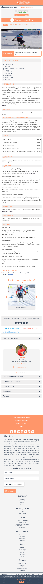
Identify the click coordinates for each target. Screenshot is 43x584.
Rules (12, 24)
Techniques (8, 75)
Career (22, 503)
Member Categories (21, 420)
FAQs (22, 567)
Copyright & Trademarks (22, 524)
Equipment (8, 74)
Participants (8, 72)
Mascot (22, 504)
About (5, 24)
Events (7, 70)
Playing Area (9, 77)
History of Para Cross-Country (14, 68)
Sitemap (22, 540)
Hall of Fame (22, 513)
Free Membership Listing (21, 418)
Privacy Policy (21, 579)
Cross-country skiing (29, 173)
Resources (22, 535)
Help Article (22, 565)
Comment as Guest (31, 328)
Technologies (22, 551)
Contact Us (22, 501)
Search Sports (13, 7)
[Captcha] (18, 484)
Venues (22, 547)
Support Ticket (22, 563)
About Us (22, 499)
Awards (32, 24)
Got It (21, 582)
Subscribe (9, 491)
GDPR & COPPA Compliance (22, 526)
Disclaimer (22, 528)
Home (6, 7)
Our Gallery (22, 537)
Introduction (9, 64)
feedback (10, 274)
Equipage (22, 554)
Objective (8, 66)
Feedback (22, 570)
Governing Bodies (21, 24)
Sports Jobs (22, 538)
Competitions (22, 549)
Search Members (21, 423)
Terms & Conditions (22, 520)
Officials (7, 79)
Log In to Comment (11, 328)
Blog (21, 426)
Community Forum (22, 569)
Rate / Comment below (21, 15)
